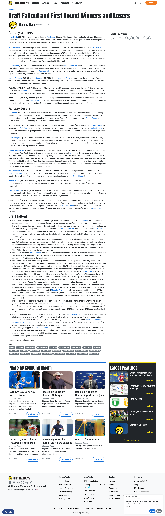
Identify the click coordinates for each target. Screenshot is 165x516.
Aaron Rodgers (14, 138)
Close (159, 511)
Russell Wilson (35, 253)
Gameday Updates (138, 424)
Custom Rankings (66, 492)
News (111, 485)
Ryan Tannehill (14, 171)
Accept (152, 511)
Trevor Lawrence (15, 190)
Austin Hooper (78, 176)
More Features (132, 440)
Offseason (20, 347)
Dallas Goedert (96, 128)
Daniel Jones (87, 271)
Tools (56, 3)
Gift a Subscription (141, 492)
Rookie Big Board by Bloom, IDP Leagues (53, 393)
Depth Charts (89, 494)
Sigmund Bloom (27, 24)
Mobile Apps (139, 488)
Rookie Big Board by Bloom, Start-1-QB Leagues (57, 441)
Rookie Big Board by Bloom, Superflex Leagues (89, 393)
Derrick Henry (14, 181)
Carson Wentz (97, 208)
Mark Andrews (37, 78)
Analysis (11, 347)
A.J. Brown (51, 37)
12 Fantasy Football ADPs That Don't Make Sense (23, 441)
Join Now (151, 3)
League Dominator (66, 488)
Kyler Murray (14, 66)
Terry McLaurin (68, 206)
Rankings (36, 3)
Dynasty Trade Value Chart (94, 486)
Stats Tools (88, 501)
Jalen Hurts (13, 37)
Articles (47, 3)
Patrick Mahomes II (16, 150)
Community (78, 3)
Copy (115, 38)
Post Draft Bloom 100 (87, 439)
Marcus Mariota (36, 100)
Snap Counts (89, 498)
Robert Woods (14, 48)
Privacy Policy (58, 508)
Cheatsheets (64, 495)
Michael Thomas (27, 91)
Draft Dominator (65, 485)
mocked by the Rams (76, 314)
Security (99, 508)
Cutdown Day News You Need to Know (22, 393)
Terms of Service (73, 508)
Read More (33, 414)
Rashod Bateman (15, 78)
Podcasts (66, 3)
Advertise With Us (141, 481)
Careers (109, 508)
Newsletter (113, 492)
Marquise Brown (70, 66)
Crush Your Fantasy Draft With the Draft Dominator (141, 374)
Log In (141, 3)
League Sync (64, 481)
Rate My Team (136, 398)
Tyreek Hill (73, 153)
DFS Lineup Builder (91, 481)
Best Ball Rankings (91, 491)
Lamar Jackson (41, 328)
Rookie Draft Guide (116, 495)
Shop (136, 485)
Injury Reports (114, 499)
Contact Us (88, 508)
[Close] (161, 497)
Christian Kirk (44, 71)
